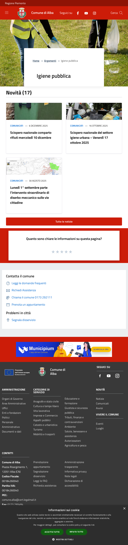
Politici (6, 417)
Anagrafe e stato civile (46, 401)
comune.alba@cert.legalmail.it (19, 500)
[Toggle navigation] (7, 13)
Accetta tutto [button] (52, 531)
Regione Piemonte (15, 3)
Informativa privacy (76, 471)
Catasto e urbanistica (45, 425)
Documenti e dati (11, 431)
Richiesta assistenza (44, 485)
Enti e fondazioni (11, 413)
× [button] (124, 508)
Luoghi (100, 428)
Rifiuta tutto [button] (76, 531)
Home (36, 61)
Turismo (37, 429)
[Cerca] (121, 13)
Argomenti (50, 61)
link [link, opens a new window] (92, 524)
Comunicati (16, 125)
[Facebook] (76, 13)
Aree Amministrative (14, 403)
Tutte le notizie (64, 222)
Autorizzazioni (73, 441)
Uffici (5, 408)
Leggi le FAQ (40, 481)
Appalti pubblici (42, 420)
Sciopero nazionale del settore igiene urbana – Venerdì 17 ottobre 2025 (91, 137)
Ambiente (70, 427)
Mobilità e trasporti (44, 434)
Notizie (100, 399)
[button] (64, 539)
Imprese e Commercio (45, 415)
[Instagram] (93, 13)
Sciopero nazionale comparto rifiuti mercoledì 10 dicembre (31, 135)
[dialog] (64, 525)
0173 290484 (15, 504)
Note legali (71, 476)
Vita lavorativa (41, 411)
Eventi (99, 424)
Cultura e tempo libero (46, 406)
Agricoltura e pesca (75, 445)
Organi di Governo (12, 399)
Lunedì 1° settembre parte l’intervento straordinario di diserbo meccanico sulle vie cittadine (29, 195)
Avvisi (99, 408)
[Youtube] (85, 13)
